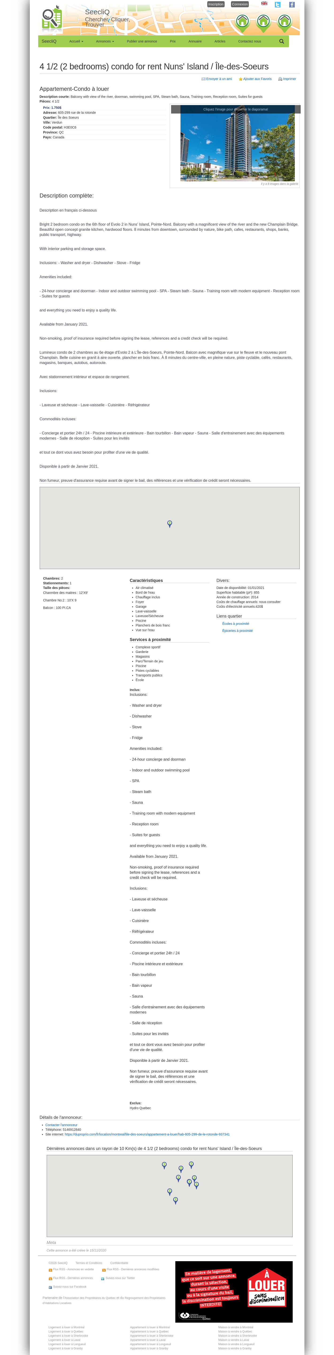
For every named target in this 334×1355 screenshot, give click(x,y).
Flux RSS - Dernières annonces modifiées (133, 1269)
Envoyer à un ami (219, 79)
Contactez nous (249, 41)
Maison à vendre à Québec (235, 1331)
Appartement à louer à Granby (149, 1348)
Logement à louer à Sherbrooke (68, 1335)
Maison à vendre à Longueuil (236, 1344)
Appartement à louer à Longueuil (150, 1344)
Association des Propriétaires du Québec (90, 1298)
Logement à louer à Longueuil (67, 1344)
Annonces (105, 41)
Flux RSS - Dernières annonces (73, 1278)
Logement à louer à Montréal (66, 1327)
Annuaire (195, 41)
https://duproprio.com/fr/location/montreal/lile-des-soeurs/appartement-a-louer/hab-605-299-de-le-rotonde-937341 (147, 1134)
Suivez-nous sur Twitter (120, 1278)
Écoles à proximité (235, 624)
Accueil (76, 41)
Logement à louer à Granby (66, 1348)
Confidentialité (119, 1263)
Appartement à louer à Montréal (150, 1327)
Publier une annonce (142, 41)
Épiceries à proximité (237, 631)
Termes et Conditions (89, 1263)
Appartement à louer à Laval (148, 1340)
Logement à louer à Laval (64, 1340)
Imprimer (289, 79)
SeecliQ (49, 41)
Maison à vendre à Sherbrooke (237, 1335)
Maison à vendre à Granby (234, 1348)
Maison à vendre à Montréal (235, 1327)
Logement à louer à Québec (66, 1331)
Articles (220, 41)
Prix (173, 41)
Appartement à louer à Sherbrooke (151, 1335)
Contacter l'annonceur (62, 1125)
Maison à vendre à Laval (233, 1340)
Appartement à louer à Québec (149, 1331)
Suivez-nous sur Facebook (70, 1286)
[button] (169, 524)
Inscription (215, 4)
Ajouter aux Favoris (257, 79)
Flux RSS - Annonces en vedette (73, 1269)
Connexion (240, 4)
